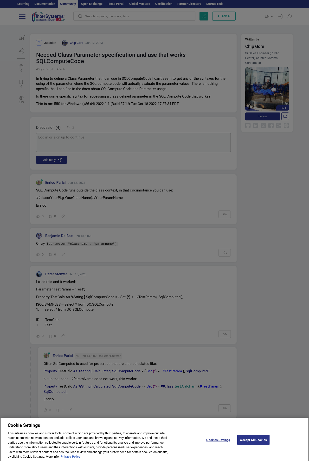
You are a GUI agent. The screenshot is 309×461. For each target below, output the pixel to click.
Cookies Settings (218, 442)
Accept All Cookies (253, 442)
